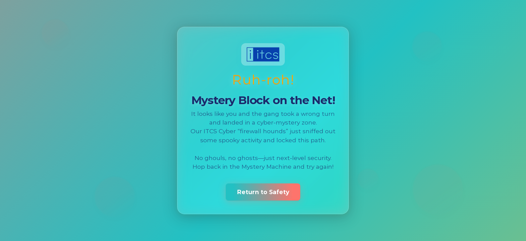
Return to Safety (263, 191)
